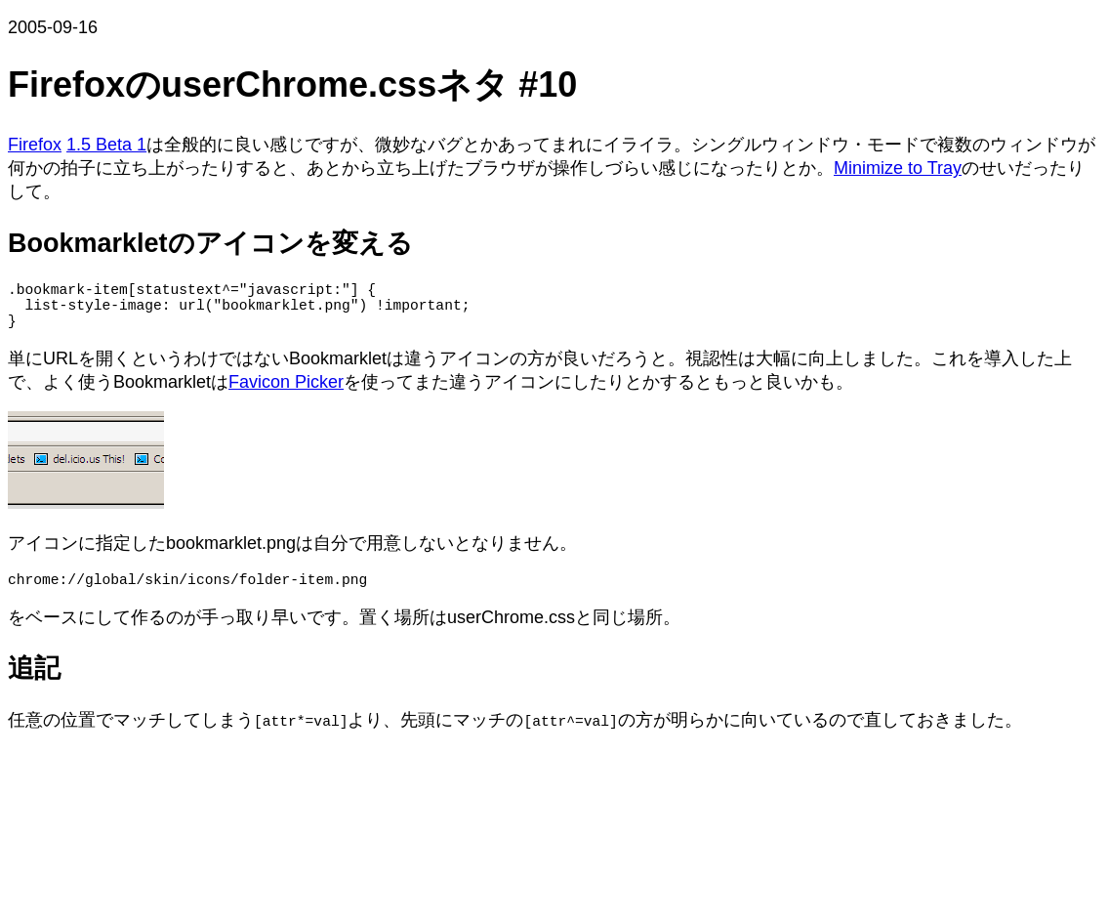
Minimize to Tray (898, 168)
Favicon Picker (286, 393)
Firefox (35, 144)
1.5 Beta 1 (106, 144)
